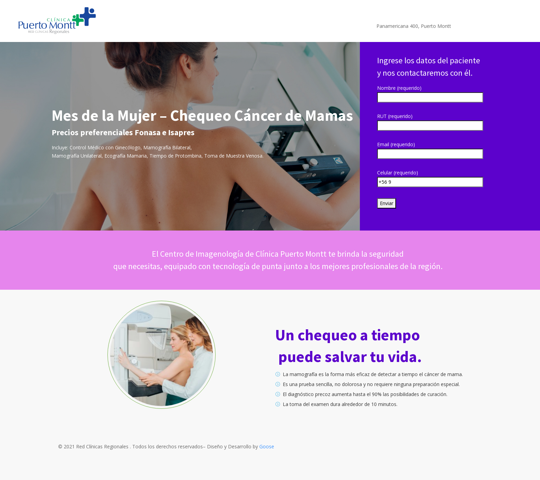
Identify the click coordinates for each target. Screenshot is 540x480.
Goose (266, 446)
